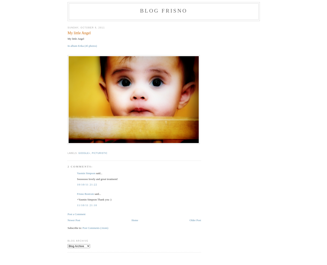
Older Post (195, 220)
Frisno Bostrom (85, 193)
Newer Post (74, 220)
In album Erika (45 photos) (82, 45)
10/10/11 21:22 (87, 184)
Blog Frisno (163, 11)
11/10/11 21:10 (87, 205)
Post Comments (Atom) (95, 227)
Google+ (84, 153)
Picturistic (100, 153)
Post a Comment (77, 214)
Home (135, 220)
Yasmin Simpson (86, 173)
